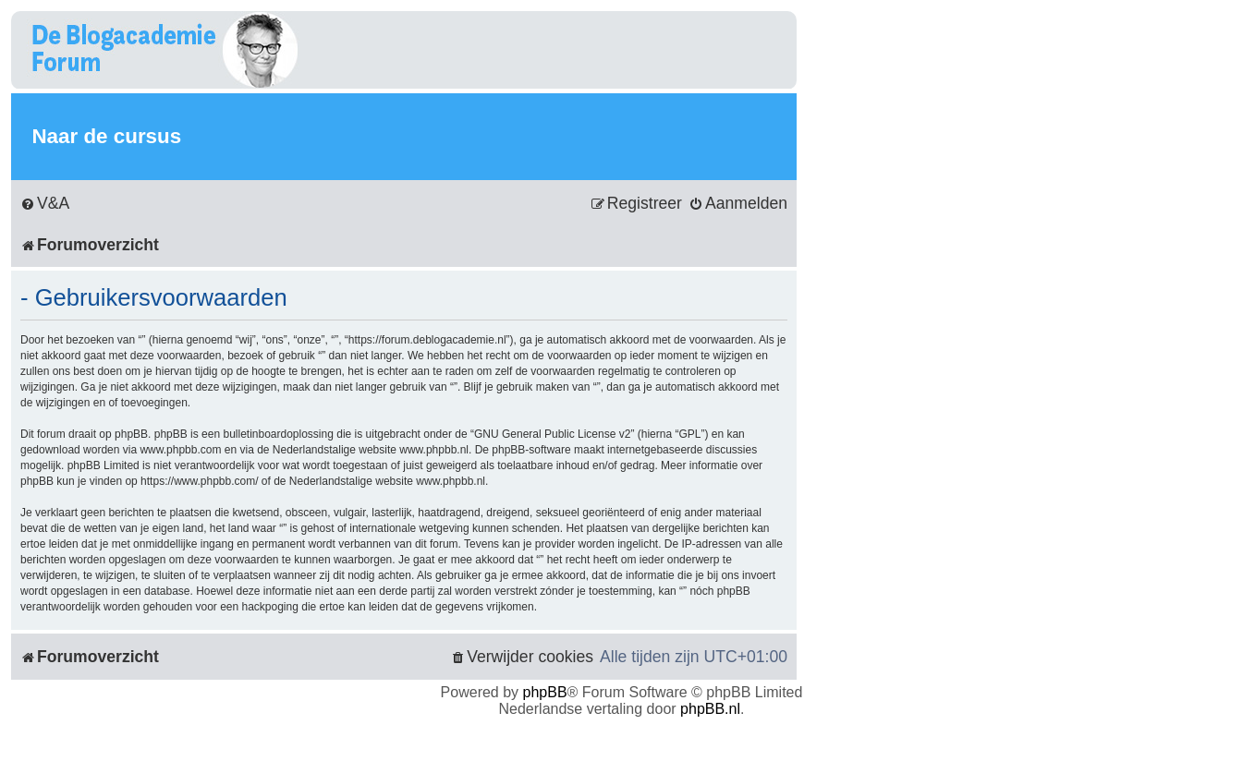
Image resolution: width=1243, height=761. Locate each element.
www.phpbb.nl (434, 449)
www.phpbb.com (180, 449)
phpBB (545, 692)
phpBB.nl (710, 709)
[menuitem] (44, 204)
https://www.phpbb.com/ (199, 481)
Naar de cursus (106, 136)
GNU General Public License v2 (552, 434)
